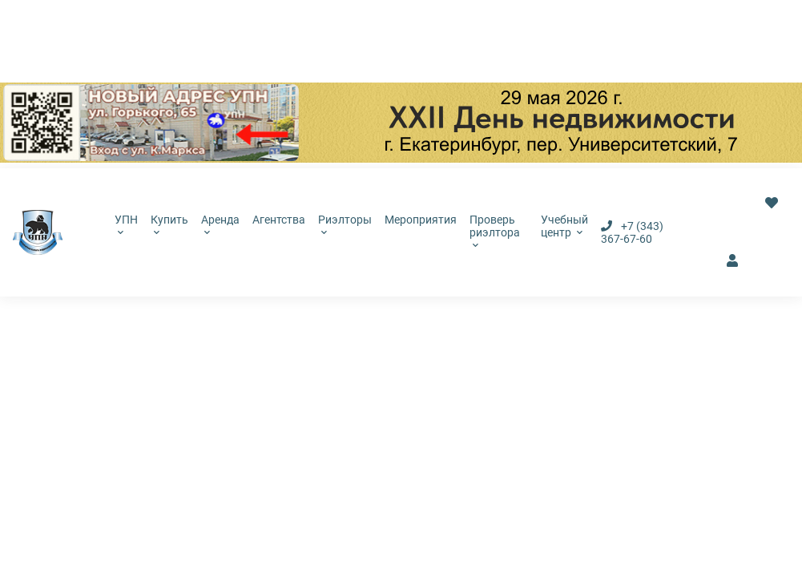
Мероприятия (421, 219)
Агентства (278, 219)
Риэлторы (345, 224)
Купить (169, 224)
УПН (126, 224)
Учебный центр (564, 226)
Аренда (220, 224)
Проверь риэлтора (495, 230)
